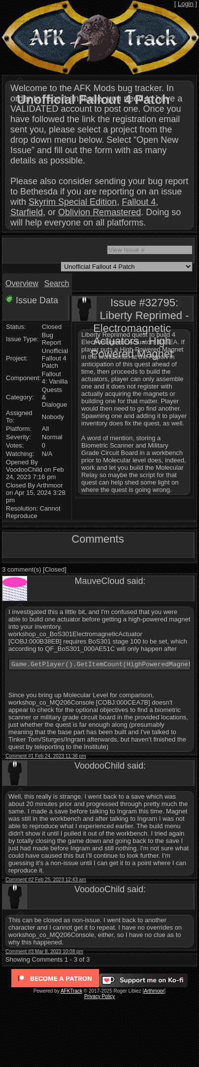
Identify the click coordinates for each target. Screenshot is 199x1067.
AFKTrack (71, 992)
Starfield (26, 212)
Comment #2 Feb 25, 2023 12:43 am (45, 881)
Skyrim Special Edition (73, 202)
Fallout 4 (139, 202)
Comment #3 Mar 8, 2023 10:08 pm (44, 953)
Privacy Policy (99, 998)
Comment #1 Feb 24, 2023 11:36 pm (45, 757)
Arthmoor (154, 992)
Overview (21, 283)
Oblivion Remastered (99, 212)
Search (56, 283)
